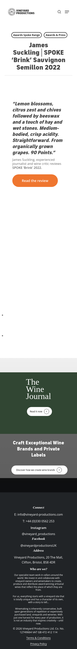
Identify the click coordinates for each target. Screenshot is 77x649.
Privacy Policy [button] (38, 644)
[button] (67, 12)
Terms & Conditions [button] (38, 638)
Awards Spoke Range (26, 35)
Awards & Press (55, 35)
